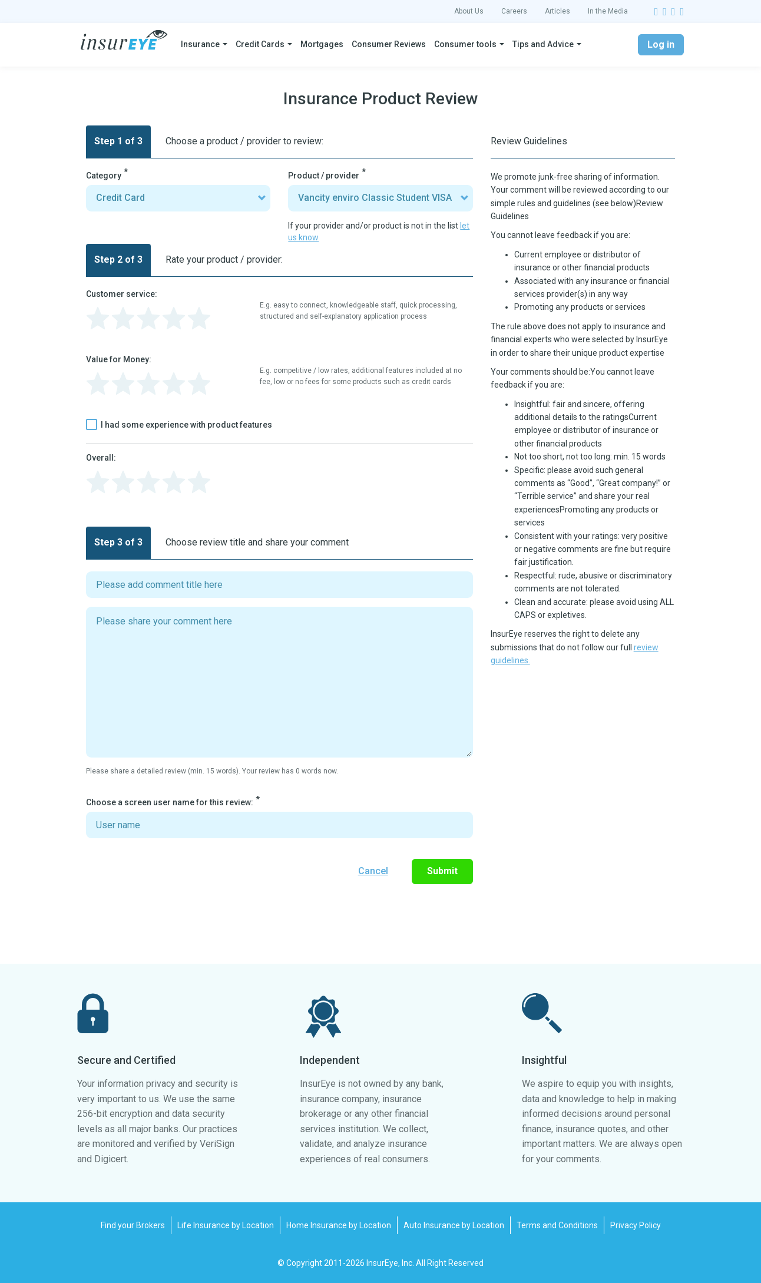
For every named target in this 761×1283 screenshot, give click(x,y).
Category (103, 175)
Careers (514, 11)
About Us (469, 11)
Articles (557, 11)
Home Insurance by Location (338, 1225)
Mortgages (321, 44)
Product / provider (323, 175)
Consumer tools (465, 44)
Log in (660, 44)
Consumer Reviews (389, 44)
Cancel (373, 871)
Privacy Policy (635, 1225)
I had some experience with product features (179, 424)
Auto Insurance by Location (453, 1225)
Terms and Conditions (557, 1225)
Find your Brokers (133, 1225)
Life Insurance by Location (225, 1225)
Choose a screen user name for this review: (169, 802)
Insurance (200, 44)
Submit (442, 871)
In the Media (608, 11)
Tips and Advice (543, 44)
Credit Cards (260, 44)
